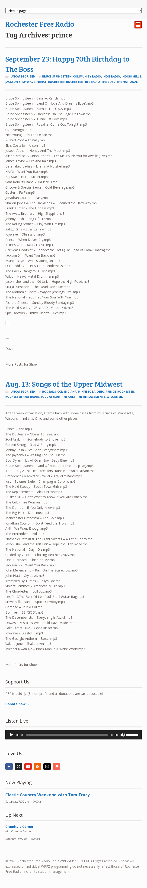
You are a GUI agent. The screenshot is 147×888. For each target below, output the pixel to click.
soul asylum (51, 397)
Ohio (100, 392)
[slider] (67, 735)
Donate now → (17, 704)
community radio (87, 76)
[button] (73, 323)
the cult (69, 397)
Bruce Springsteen (57, 76)
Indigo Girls (131, 76)
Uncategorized (23, 76)
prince (41, 82)
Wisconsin (115, 397)
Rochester (56, 82)
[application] (73, 734)
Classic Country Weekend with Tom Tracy (47, 795)
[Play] (11, 735)
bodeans (49, 392)
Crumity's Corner (19, 826)
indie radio (111, 76)
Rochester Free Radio (39, 24)
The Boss (108, 82)
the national (127, 82)
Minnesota (86, 392)
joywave (28, 82)
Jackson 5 (12, 82)
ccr (60, 392)
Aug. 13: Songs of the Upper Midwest (64, 384)
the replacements (91, 397)
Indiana (70, 392)
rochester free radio (83, 82)
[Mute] (122, 735)
